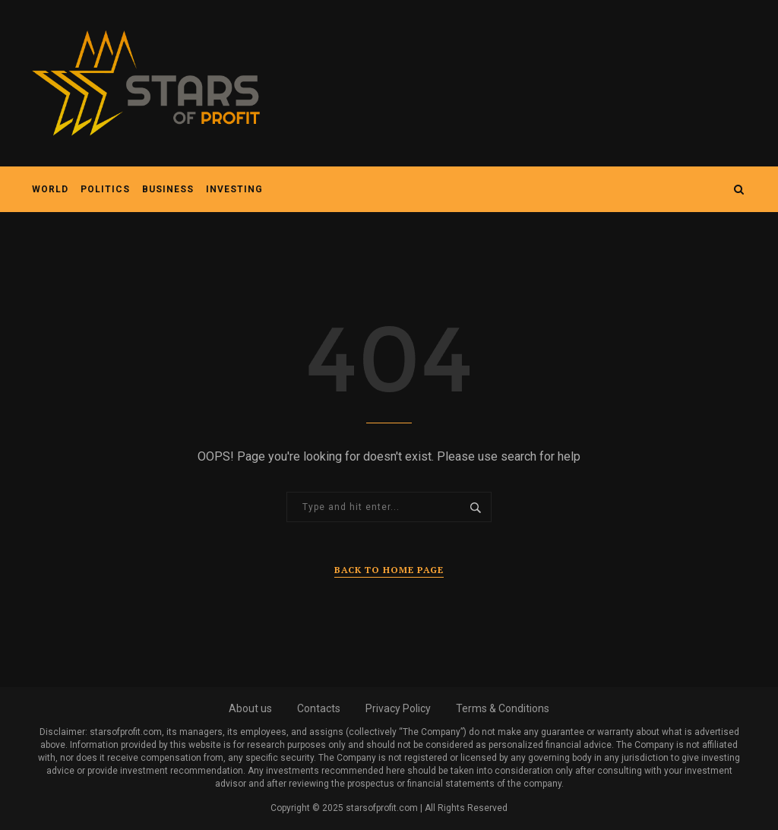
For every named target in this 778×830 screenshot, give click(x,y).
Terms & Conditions (502, 708)
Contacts (318, 708)
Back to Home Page (389, 569)
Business (168, 189)
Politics (105, 189)
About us (250, 708)
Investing (234, 189)
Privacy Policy (398, 708)
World (50, 189)
